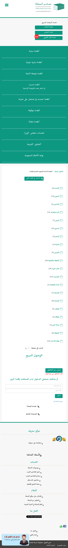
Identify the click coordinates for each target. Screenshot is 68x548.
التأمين (56, 205)
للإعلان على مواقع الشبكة (33, 497)
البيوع (57, 197)
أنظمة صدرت (34, 100)
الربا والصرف (55, 213)
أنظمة (34, 52)
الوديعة (56, 293)
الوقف (57, 309)
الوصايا (56, 301)
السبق (57, 229)
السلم (57, 237)
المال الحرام (55, 269)
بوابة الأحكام (34, 156)
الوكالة (57, 317)
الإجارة (57, 189)
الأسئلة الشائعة (33, 455)
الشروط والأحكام (51, 545)
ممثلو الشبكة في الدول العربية (33, 505)
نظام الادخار (55, 341)
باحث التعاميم (48, 33)
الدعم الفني (33, 535)
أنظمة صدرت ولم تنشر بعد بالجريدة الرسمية (34, 87)
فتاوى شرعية (58, 172)
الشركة (57, 245)
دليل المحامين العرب (33, 472)
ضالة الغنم (55, 325)
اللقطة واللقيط (53, 261)
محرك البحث (48, 27)
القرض (56, 253)
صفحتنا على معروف (34, 443)
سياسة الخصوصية (61, 545)
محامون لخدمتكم (33, 480)
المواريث (56, 277)
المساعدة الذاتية (31, 414)
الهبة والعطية (54, 285)
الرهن (57, 221)
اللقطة (56, 333)
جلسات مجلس (34, 134)
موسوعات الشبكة (33, 468)
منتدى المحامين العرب (33, 476)
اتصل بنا (33, 531)
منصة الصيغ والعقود (33, 484)
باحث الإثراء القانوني (45, 38)
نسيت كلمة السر (58, 402)
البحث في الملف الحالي (33, 178)
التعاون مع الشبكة (33, 501)
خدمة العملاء (31, 406)
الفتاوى (34, 145)
